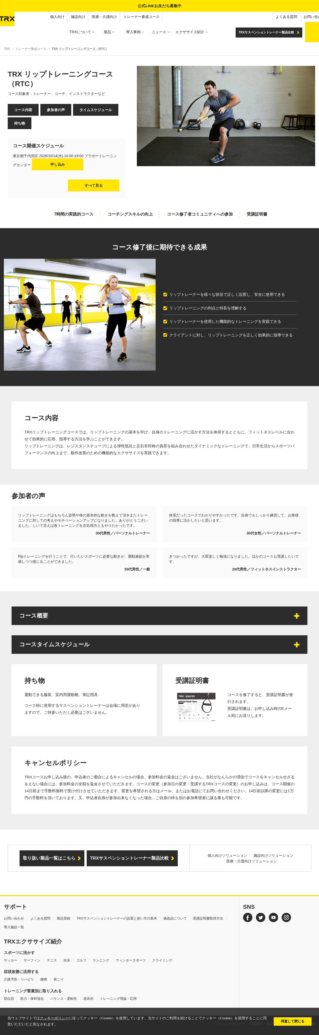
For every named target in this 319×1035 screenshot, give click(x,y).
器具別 (88, 999)
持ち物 (19, 123)
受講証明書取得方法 (208, 918)
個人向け (10, 17)
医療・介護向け (56, 17)
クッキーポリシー (54, 1018)
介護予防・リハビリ (19, 979)
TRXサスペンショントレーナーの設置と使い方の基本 (117, 918)
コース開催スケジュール (38, 145)
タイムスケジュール (95, 110)
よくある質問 (239, 17)
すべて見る (94, 185)
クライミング (162, 960)
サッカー (10, 960)
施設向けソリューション (273, 855)
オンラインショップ (300, 17)
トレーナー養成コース (94, 17)
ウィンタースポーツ (131, 960)
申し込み (57, 164)
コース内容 (23, 110)
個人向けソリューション (227, 855)
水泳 (66, 960)
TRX (7, 49)
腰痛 (43, 979)
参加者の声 (56, 110)
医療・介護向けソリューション (251, 861)
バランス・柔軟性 (63, 999)
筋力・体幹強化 (32, 999)
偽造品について (175, 918)
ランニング (101, 960)
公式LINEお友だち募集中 (159, 6)
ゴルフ (81, 960)
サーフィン (32, 960)
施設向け (30, 17)
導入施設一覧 (14, 927)
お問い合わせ (267, 17)
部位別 (9, 999)
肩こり (59, 979)
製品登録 (63, 918)
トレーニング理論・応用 (118, 999)
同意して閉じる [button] (292, 1021)
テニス (52, 960)
